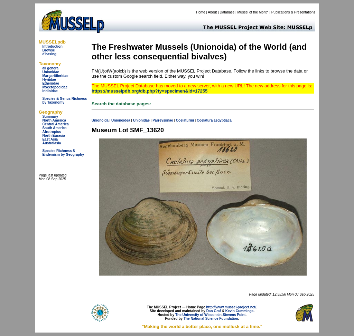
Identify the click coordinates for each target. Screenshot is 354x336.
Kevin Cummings (239, 311)
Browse (48, 50)
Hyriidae (49, 79)
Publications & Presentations (293, 12)
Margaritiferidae (55, 76)
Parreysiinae (162, 120)
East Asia (50, 139)
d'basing (49, 54)
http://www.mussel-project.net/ (231, 307)
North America (54, 120)
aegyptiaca (223, 120)
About (212, 12)
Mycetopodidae (54, 87)
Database (227, 12)
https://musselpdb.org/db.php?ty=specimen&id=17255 (149, 91)
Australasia (51, 143)
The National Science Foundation (211, 318)
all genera (50, 68)
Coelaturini (185, 120)
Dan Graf (213, 311)
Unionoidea (120, 120)
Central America (55, 124)
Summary (50, 116)
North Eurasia (53, 135)
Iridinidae (49, 91)
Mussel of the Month (253, 12)
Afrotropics (51, 132)
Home (200, 12)
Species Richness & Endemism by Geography (63, 152)
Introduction (52, 46)
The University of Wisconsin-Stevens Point (210, 315)
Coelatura (205, 120)
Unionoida (100, 120)
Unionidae (50, 72)
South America (54, 128)
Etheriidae (50, 83)
